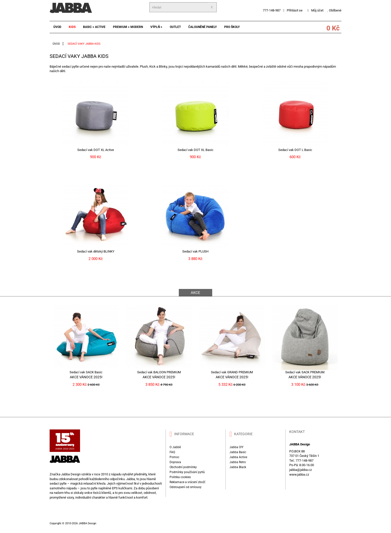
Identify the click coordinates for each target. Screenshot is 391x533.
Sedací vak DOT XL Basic (195, 150)
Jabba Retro (237, 462)
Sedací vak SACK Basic (86, 372)
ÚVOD (56, 43)
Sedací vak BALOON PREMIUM (159, 372)
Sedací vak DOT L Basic (295, 150)
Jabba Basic (237, 452)
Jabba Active (238, 457)
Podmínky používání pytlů (187, 472)
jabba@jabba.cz (300, 470)
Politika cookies (180, 477)
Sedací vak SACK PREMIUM (304, 372)
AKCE (195, 292)
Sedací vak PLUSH (195, 251)
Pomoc (174, 457)
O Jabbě (175, 447)
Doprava (175, 462)
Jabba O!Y (236, 447)
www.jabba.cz (299, 474)
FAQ (172, 452)
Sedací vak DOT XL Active (95, 150)
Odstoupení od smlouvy (185, 487)
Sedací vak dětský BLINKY (95, 251)
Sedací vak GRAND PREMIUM (232, 372)
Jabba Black (237, 467)
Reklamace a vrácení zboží (187, 482)
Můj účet (315, 10)
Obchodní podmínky (183, 467)
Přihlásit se (292, 10)
